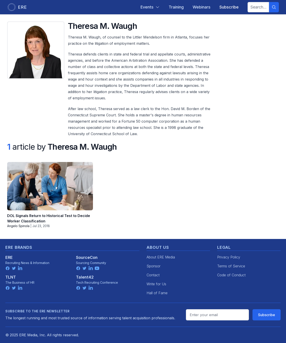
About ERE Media (161, 257)
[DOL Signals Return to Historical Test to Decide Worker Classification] (50, 186)
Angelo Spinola (18, 226)
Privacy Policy (228, 257)
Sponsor (153, 266)
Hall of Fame (157, 293)
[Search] (274, 7)
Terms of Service (231, 266)
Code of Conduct (231, 275)
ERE (9, 257)
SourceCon (87, 257)
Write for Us (156, 284)
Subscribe (266, 315)
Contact (153, 275)
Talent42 (85, 277)
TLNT (10, 277)
